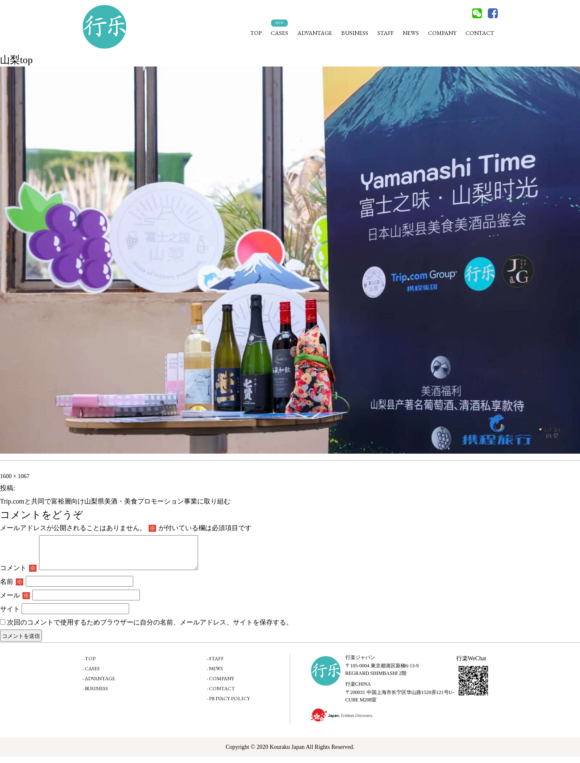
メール (15, 601)
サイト (10, 615)
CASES (279, 33)
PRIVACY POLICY (229, 704)
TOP (256, 33)
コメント (18, 574)
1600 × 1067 (14, 476)
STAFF (385, 33)
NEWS (411, 33)
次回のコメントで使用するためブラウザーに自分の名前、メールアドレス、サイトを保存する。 (150, 628)
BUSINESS (354, 33)
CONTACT (479, 33)
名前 (11, 587)
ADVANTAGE (314, 33)
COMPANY (442, 33)
